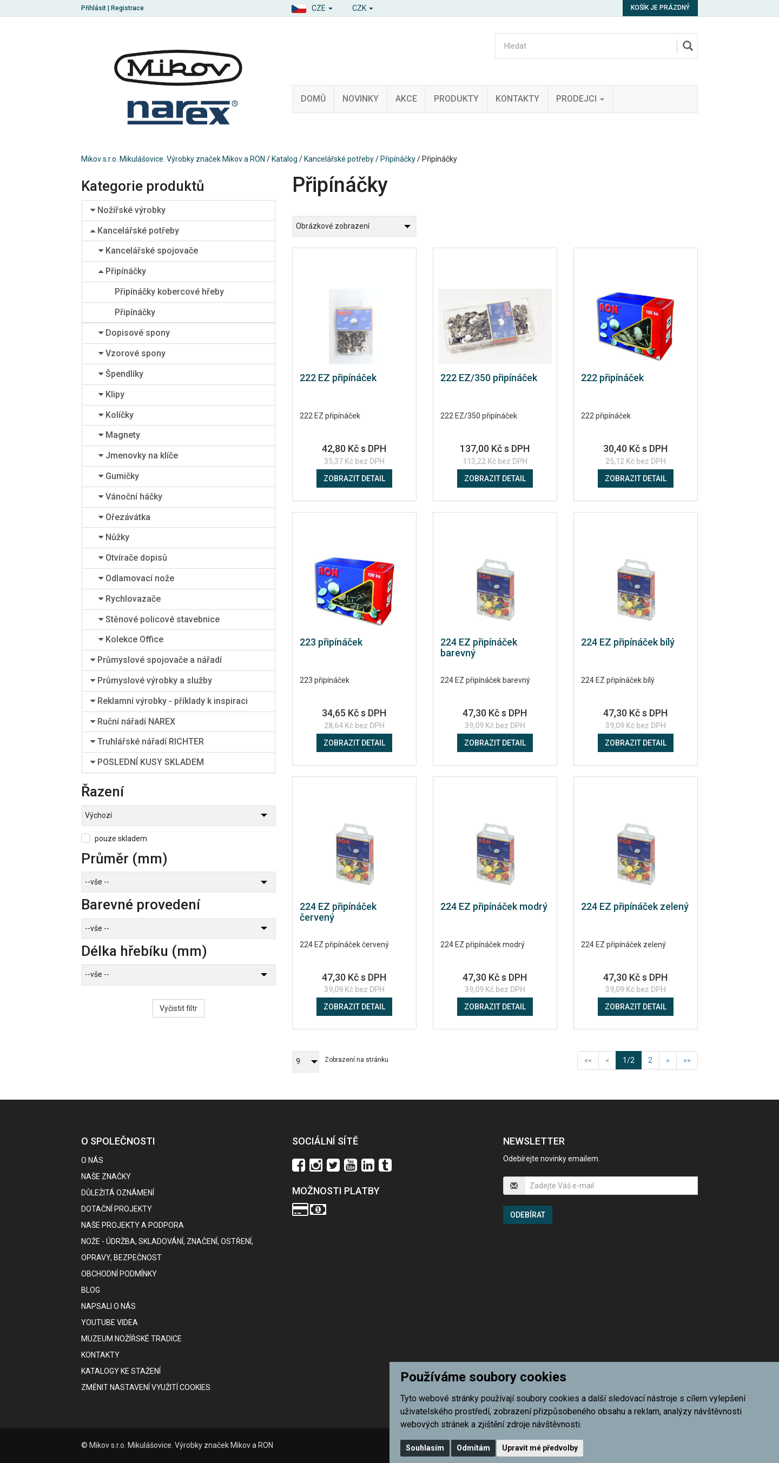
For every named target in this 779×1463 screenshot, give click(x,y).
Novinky (360, 99)
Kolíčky (116, 415)
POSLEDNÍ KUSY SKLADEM (147, 762)
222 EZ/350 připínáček (488, 377)
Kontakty (517, 99)
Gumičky (118, 476)
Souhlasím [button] (425, 1448)
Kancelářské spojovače (148, 250)
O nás (92, 1160)
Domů (313, 99)
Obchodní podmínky (119, 1273)
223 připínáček (331, 642)
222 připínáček (612, 377)
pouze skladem (121, 838)
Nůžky (113, 537)
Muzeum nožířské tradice (131, 1338)
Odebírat (527, 1215)
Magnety (119, 435)
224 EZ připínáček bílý (628, 642)
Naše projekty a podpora (132, 1225)
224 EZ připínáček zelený (635, 906)
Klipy (111, 394)
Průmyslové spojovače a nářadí (156, 660)
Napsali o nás (108, 1306)
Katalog (285, 159)
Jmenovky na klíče (138, 455)
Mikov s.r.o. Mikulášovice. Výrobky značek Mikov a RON (173, 159)
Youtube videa (109, 1322)
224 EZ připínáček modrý (493, 906)
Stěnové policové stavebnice (159, 619)
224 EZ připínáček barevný (478, 647)
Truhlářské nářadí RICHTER (147, 741)
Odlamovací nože (136, 578)
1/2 (632, 1059)
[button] (312, 7)
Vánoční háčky (130, 496)
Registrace (127, 8)
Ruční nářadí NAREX (132, 721)
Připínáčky (397, 159)
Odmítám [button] (473, 1448)
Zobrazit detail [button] (354, 478)
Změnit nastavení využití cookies (145, 1387)
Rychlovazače (129, 599)
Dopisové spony (134, 333)
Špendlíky (120, 374)
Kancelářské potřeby (339, 159)
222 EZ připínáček (338, 377)
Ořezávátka (124, 517)
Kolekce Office (130, 639)
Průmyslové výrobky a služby (151, 680)
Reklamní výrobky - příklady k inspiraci (169, 701)
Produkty (456, 99)
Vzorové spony (132, 353)
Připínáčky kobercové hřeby (169, 292)
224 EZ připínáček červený (338, 912)
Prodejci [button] (580, 99)
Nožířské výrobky (128, 210)
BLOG (90, 1290)
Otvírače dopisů (132, 558)
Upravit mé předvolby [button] (540, 1448)
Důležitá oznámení (117, 1192)
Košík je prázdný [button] (660, 7)
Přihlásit (93, 8)
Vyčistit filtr (178, 1008)
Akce (406, 99)
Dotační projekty (116, 1209)
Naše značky (106, 1176)
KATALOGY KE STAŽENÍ (121, 1371)
